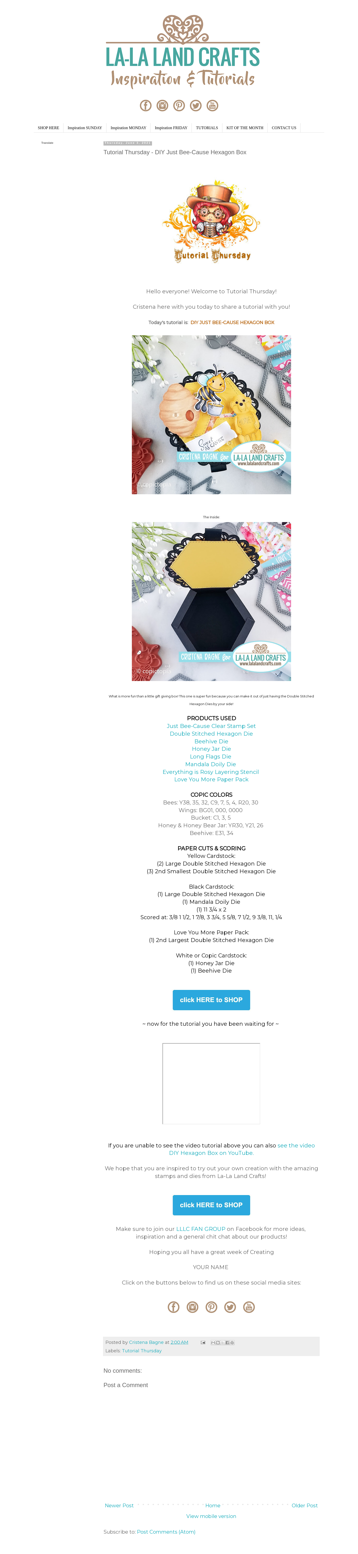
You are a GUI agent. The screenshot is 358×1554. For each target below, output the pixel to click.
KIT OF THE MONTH (245, 128)
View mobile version (211, 1516)
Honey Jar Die (211, 749)
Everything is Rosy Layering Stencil (211, 772)
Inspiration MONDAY (129, 128)
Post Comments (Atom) (166, 1532)
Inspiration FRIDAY (171, 128)
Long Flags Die (211, 756)
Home (212, 1506)
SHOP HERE (48, 128)
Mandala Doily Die (211, 764)
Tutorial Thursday (142, 1351)
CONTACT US (284, 128)
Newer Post (119, 1506)
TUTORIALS (207, 128)
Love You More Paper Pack (211, 779)
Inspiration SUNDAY (85, 128)
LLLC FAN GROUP (200, 1229)
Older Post (305, 1506)
